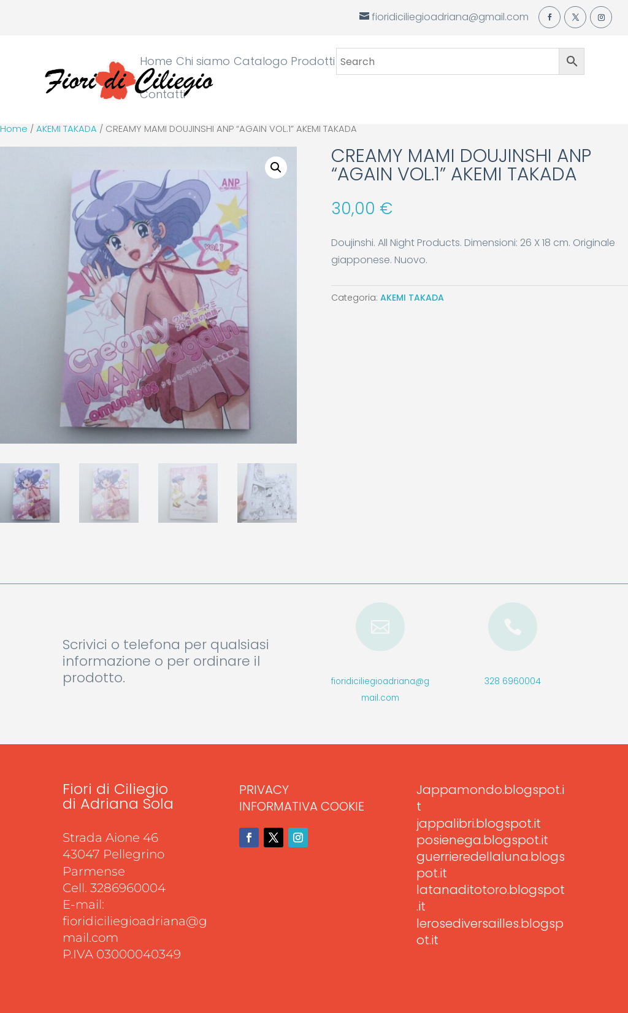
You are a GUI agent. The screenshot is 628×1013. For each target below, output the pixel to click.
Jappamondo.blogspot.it (490, 798)
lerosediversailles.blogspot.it (490, 932)
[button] (276, 167)
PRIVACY (264, 789)
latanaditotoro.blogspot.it (490, 898)
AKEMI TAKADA (66, 129)
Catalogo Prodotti (284, 63)
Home (156, 63)
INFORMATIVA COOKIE (301, 806)
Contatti (162, 96)
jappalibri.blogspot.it (478, 823)
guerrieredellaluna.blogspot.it (490, 865)
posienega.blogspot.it (482, 840)
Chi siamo (203, 63)
